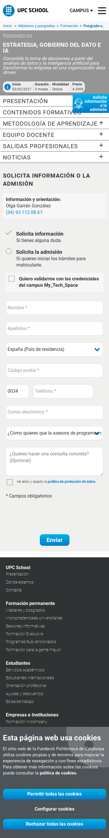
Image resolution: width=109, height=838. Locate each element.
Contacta (14, 590)
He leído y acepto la (32, 482)
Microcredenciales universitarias (34, 618)
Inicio (7, 26)
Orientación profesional (26, 685)
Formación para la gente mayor (33, 649)
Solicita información (39, 234)
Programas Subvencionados (31, 641)
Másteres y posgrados (37, 26)
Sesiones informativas (25, 626)
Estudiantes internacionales (30, 677)
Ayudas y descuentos (24, 693)
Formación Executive (24, 634)
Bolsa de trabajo (20, 701)
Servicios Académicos (25, 670)
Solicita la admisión (39, 252)
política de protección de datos (71, 482)
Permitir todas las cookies (54, 794)
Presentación (17, 574)
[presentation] (50, 513)
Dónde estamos (20, 582)
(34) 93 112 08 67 (24, 212)
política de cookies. (58, 773)
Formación (69, 26)
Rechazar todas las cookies (54, 824)
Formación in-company (26, 721)
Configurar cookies (54, 809)
